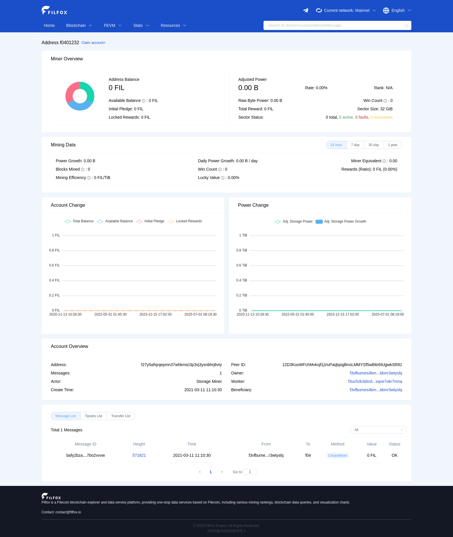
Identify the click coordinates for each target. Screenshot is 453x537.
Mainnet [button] (365, 10)
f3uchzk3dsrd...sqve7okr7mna (375, 381)
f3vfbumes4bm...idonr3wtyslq (376, 373)
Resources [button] (174, 25)
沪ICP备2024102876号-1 (226, 531)
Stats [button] (141, 25)
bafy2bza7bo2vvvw (85, 455)
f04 (308, 455)
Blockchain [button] (79, 25)
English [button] (401, 10)
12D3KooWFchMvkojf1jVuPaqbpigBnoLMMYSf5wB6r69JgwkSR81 (342, 364)
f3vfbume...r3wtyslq (266, 455)
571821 (139, 455)
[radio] (336, 145)
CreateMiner (337, 456)
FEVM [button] (113, 25)
